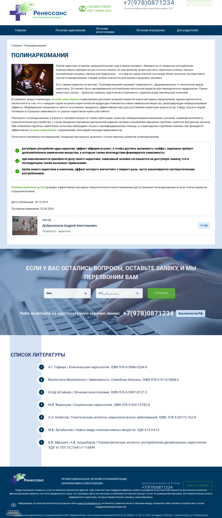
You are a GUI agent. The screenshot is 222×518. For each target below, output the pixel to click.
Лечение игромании (150, 30)
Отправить (146, 293)
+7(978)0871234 (163, 313)
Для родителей (187, 30)
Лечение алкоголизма (105, 30)
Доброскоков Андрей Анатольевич (69, 226)
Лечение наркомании (70, 30)
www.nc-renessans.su (89, 503)
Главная (20, 30)
